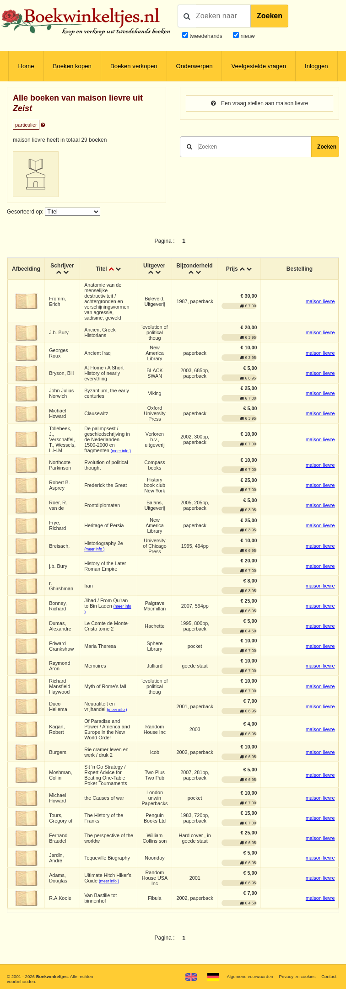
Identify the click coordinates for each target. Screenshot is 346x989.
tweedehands (205, 36)
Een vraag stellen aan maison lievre (259, 103)
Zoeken (269, 16)
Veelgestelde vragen (258, 66)
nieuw (247, 36)
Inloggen (316, 66)
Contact (328, 976)
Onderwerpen (194, 66)
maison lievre (320, 301)
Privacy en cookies (297, 976)
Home (26, 66)
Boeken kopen (72, 66)
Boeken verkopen (133, 66)
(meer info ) (121, 451)
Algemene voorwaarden (250, 976)
